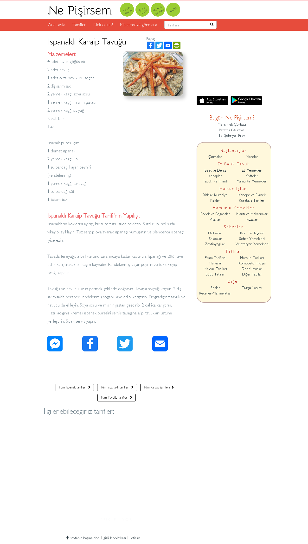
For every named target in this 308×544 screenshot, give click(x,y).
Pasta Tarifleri (215, 258)
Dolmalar (215, 233)
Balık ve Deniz (215, 170)
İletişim (135, 538)
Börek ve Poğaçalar (215, 214)
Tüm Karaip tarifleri (158, 387)
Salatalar (215, 239)
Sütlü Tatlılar (215, 274)
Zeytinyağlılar (215, 244)
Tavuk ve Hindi (215, 181)
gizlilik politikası (114, 538)
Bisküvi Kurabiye (215, 195)
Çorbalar (215, 157)
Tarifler (79, 24)
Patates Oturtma (231, 130)
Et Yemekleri (252, 170)
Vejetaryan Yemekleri (252, 244)
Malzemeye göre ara (138, 24)
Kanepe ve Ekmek (252, 195)
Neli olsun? (103, 24)
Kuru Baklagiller (252, 233)
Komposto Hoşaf (252, 263)
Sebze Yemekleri (252, 239)
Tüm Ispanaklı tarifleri (117, 387)
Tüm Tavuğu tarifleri (117, 397)
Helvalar (215, 263)
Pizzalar (251, 219)
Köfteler (252, 176)
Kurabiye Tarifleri (252, 200)
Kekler (215, 200)
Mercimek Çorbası (232, 124)
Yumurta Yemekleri (252, 181)
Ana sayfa (56, 24)
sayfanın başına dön (82, 538)
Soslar (215, 288)
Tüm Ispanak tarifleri (75, 387)
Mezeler (252, 157)
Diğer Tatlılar (252, 274)
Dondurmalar (252, 269)
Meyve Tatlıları (215, 269)
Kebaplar (215, 176)
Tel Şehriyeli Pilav (231, 135)
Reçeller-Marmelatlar (215, 293)
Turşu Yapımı (252, 288)
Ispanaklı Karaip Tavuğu (87, 41)
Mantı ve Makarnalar (252, 214)
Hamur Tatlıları (252, 258)
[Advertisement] (116, 369)
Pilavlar (215, 219)
